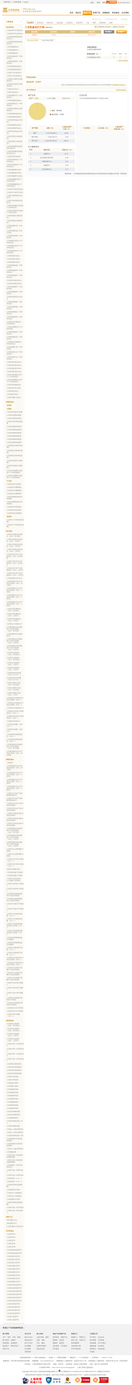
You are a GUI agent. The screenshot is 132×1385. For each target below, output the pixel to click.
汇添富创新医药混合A (14, 128)
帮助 (104, 3)
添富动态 (7, 2)
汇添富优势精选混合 (14, 385)
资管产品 (6, 1349)
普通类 (9, 517)
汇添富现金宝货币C (13, 1262)
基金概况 (124, 19)
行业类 (9, 481)
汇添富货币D (11, 1237)
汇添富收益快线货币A (14, 1250)
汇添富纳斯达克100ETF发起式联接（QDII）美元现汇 (15, 583)
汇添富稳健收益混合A (14, 100)
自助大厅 (82, 1340)
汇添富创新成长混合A (14, 371)
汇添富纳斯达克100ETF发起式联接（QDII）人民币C (15, 603)
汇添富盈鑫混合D (13, 47)
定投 (38, 1340)
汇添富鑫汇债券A (13, 1083)
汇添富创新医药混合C (14, 125)
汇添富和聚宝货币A (13, 1278)
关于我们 (93, 1337)
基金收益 (60, 23)
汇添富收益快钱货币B (14, 1291)
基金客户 (6, 1346)
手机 (14, 1337)
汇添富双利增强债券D (14, 1073)
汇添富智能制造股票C (14, 433)
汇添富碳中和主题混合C (15, 30)
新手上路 (74, 1340)
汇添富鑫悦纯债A (13, 1092)
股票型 (55, 1340)
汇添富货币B (11, 1247)
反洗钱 (50, 1357)
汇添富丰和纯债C (13, 1080)
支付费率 (28, 1349)
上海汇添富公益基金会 (85, 1367)
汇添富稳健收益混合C (14, 117)
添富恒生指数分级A (13, 869)
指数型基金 (10, 759)
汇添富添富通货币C (13, 1313)
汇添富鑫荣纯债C (13, 1095)
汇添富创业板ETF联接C (15, 875)
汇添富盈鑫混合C (13, 53)
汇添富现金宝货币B (13, 1256)
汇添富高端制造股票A (14, 439)
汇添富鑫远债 (11, 1152)
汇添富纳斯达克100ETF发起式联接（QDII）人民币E (15, 597)
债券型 (61, 1343)
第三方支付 (29, 1343)
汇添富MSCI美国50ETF (14, 624)
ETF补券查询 (76, 1349)
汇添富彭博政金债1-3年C (15, 1135)
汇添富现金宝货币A (13, 1259)
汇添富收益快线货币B (14, 1253)
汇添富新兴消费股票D (14, 490)
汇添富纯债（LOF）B (14, 1181)
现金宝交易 (41, 1349)
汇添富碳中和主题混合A (15, 33)
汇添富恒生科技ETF (13, 721)
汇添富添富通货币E (13, 1304)
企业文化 (101, 1337)
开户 (4, 1337)
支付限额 (28, 1346)
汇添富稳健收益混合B (14, 113)
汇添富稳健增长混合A (14, 173)
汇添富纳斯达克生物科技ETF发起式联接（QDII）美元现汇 (14, 629)
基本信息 (40, 23)
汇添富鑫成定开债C (111, 19)
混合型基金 (10, 27)
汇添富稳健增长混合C (14, 169)
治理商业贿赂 (61, 1357)
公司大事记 (102, 1343)
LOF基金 (64, 1346)
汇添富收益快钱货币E (14, 1300)
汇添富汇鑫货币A (13, 1316)
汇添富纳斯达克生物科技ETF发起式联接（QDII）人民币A (14, 640)
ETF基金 (56, 1349)
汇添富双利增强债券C (14, 1064)
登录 (98, 3)
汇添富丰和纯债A (13, 1076)
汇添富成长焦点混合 (14, 388)
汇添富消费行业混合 (14, 397)
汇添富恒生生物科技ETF (15, 708)
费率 (94, 23)
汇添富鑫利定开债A (13, 1199)
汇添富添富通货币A (13, 1310)
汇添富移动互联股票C (14, 510)
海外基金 (9, 531)
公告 (87, 23)
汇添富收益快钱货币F (14, 1297)
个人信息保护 (84, 1357)
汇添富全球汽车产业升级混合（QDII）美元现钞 (14, 556)
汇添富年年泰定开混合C (15, 192)
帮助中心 (82, 1337)
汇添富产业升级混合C (14, 72)
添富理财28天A (12, 1223)
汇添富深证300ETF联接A (15, 1008)
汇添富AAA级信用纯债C (15, 1149)
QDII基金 (56, 1346)
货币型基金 (10, 1231)
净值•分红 (50, 23)
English (26, 2)
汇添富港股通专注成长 (14, 176)
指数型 (55, 1343)
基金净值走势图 (47, 40)
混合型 (61, 1340)
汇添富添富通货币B (13, 1307)
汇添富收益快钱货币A (14, 1285)
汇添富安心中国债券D (14, 1193)
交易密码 (14, 1343)
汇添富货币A (11, 1234)
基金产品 (98, 19)
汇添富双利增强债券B (14, 1067)
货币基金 (56, 1337)
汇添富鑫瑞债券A (13, 1102)
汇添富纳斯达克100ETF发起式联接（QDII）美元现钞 (15, 753)
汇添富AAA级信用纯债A (15, 1132)
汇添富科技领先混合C (14, 283)
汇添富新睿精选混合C (14, 66)
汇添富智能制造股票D (14, 429)
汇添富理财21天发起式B (15, 1226)
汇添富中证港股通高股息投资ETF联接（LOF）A (15, 925)
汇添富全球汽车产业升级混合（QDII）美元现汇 (14, 563)
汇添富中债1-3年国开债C (15, 1175)
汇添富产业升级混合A (14, 76)
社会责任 (101, 1346)
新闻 (110, 23)
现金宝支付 (29, 1340)
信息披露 (93, 1343)
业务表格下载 (76, 1346)
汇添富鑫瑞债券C (13, 1118)
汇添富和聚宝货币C (13, 1272)
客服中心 (74, 1337)
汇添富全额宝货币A (13, 1266)
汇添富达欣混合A (13, 89)
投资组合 (69, 23)
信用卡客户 (15, 1346)
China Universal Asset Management (63, 1367)
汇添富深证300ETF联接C (15, 1011)
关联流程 (28, 1352)
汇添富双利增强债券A (14, 1070)
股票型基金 (10, 402)
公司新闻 (101, 1340)
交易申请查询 (41, 1346)
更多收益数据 (123, 60)
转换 (43, 1340)
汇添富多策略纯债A (13, 1114)
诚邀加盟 (93, 1346)
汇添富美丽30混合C (13, 262)
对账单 (13, 1340)
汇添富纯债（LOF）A (14, 1178)
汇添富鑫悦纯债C (13, 1089)
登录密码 (6, 1343)
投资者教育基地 (25, 1357)
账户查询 (6, 1340)
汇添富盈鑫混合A (13, 50)
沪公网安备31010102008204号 (71, 1371)
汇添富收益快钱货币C (14, 1288)
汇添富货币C (11, 1240)
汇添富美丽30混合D (13, 259)
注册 (92, 3)
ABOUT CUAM (107, 1357)
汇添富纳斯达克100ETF (15, 578)
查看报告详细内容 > (119, 85)
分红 (38, 1343)
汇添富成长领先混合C (14, 362)
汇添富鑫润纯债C (13, 1105)
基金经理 (79, 23)
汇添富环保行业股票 (14, 484)
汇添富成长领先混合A (14, 365)
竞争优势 (93, 1340)
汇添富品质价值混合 (14, 156)
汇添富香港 (17, 2)
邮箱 (18, 1337)
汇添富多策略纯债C (13, 1126)
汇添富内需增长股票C (14, 415)
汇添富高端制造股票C (14, 436)
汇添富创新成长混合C (14, 368)
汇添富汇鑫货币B (13, 1320)
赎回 (47, 1337)
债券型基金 (10, 1021)
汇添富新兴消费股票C (14, 493)
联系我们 (93, 1349)
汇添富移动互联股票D (14, 513)
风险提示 (72, 1357)
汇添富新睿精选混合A (14, 69)
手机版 (92, 1352)
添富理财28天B (12, 1220)
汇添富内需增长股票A (14, 418)
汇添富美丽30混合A (13, 256)
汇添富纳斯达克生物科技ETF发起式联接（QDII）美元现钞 (14, 746)
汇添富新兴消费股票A (14, 487)
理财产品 (9, 1217)
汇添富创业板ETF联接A (15, 872)
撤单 (43, 1343)
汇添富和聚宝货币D (13, 1275)
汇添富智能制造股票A (14, 426)
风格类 (9, 405)
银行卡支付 (29, 1337)
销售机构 (102, 23)
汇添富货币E (11, 1243)
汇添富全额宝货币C (13, 1269)
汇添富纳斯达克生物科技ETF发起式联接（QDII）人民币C (14, 647)
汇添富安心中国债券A (14, 1196)
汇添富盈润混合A (13, 391)
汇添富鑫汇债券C (13, 1086)
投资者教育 (75, 1343)
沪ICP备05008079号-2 (89, 1371)
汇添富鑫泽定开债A (13, 1190)
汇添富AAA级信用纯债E (15, 1129)
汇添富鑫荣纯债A (13, 1099)
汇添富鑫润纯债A (13, 1108)
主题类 (9, 409)
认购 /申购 (40, 1337)
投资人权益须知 (39, 1357)
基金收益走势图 (32, 40)
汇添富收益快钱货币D (14, 1294)
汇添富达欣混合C (13, 92)
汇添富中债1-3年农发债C (15, 1207)
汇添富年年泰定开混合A (15, 189)
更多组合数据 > (121, 90)
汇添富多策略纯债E (13, 1111)
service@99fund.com (47, 1361)
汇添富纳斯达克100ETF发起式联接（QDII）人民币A (15, 590)
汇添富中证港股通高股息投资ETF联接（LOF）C (15, 932)
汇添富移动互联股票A (14, 507)
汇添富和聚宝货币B (13, 1281)
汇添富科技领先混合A (14, 280)
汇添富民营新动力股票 (14, 412)
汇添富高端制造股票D (14, 442)
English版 (101, 1349)
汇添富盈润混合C (13, 394)
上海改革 (10, 762)
